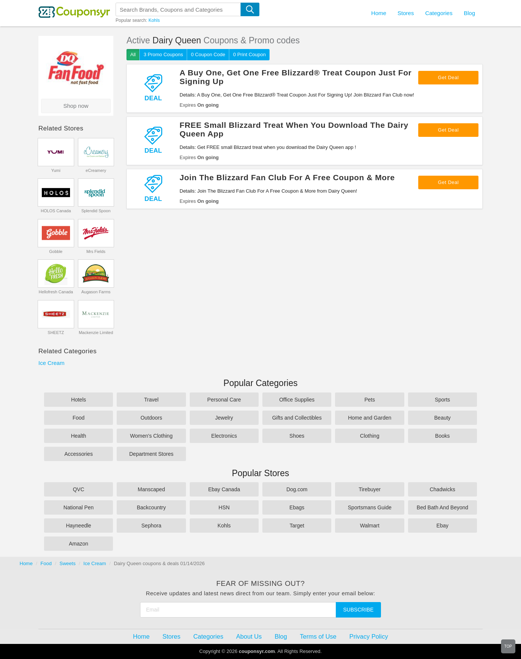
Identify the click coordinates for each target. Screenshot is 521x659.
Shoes (297, 436)
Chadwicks (442, 489)
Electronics (224, 436)
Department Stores (151, 454)
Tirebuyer (370, 489)
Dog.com (297, 489)
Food (79, 418)
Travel (151, 400)
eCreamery (96, 170)
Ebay (442, 526)
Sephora (151, 526)
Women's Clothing (151, 436)
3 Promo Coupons (163, 54)
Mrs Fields (95, 251)
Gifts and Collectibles (297, 418)
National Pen (79, 507)
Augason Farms (96, 292)
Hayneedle (78, 526)
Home (26, 563)
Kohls (154, 20)
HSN (224, 507)
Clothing (369, 436)
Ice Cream (51, 363)
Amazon (78, 544)
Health (78, 436)
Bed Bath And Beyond (442, 507)
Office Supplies (297, 400)
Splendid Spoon (96, 210)
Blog (469, 13)
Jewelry (224, 418)
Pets (369, 400)
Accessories (78, 454)
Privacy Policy (368, 636)
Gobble (55, 251)
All (133, 54)
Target (296, 526)
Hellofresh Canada (56, 292)
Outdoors (151, 418)
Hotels (78, 400)
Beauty (442, 418)
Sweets (67, 563)
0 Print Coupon (249, 54)
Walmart (369, 526)
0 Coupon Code (208, 54)
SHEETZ (56, 332)
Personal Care (224, 400)
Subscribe (358, 610)
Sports (442, 400)
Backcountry (151, 507)
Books (442, 436)
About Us (249, 636)
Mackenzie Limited (96, 332)
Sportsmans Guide (370, 507)
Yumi (55, 170)
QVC (78, 489)
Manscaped (151, 489)
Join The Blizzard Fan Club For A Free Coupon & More (287, 177)
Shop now (75, 106)
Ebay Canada (224, 489)
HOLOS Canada (56, 210)
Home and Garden (369, 418)
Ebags (297, 507)
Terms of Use (318, 636)
